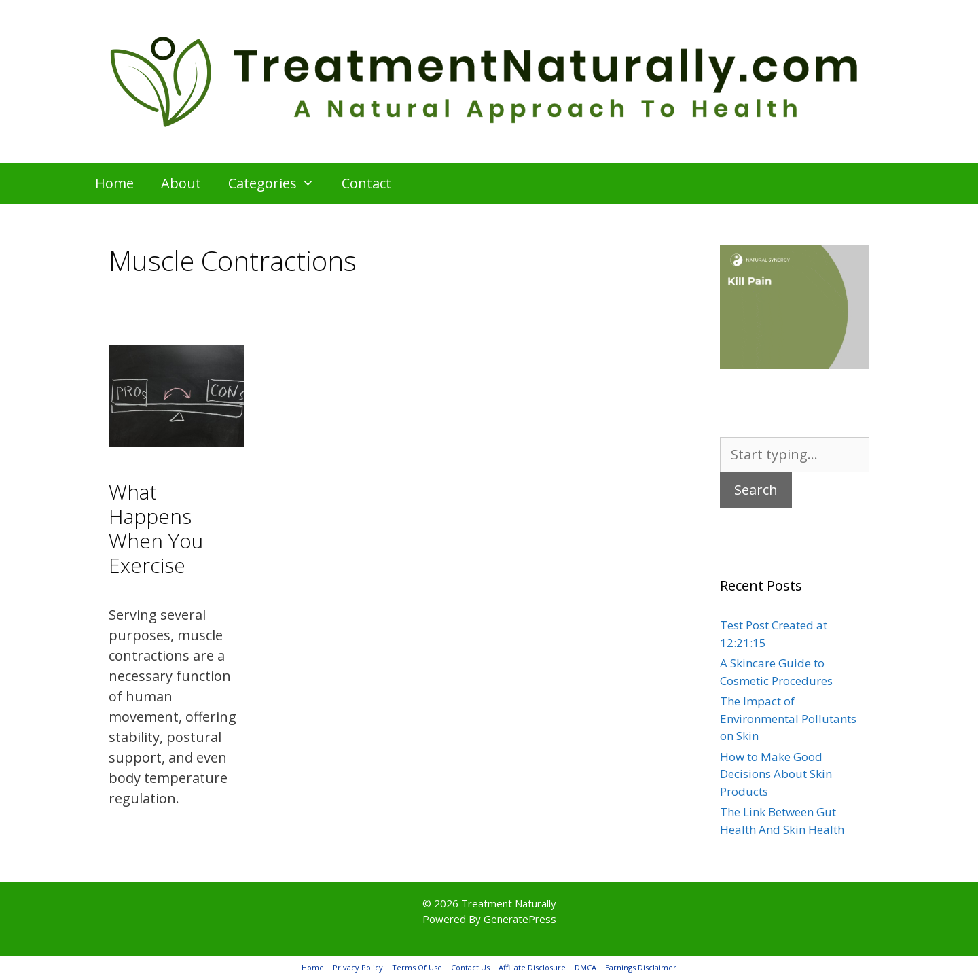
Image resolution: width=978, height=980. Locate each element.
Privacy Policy (358, 967)
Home (114, 183)
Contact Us (470, 967)
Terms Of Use (417, 967)
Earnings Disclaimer (640, 967)
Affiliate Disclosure (532, 967)
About (181, 183)
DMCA (585, 967)
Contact (366, 183)
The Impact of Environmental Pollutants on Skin (788, 718)
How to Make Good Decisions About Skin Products (776, 774)
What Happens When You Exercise (156, 528)
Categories (278, 183)
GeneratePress (520, 919)
